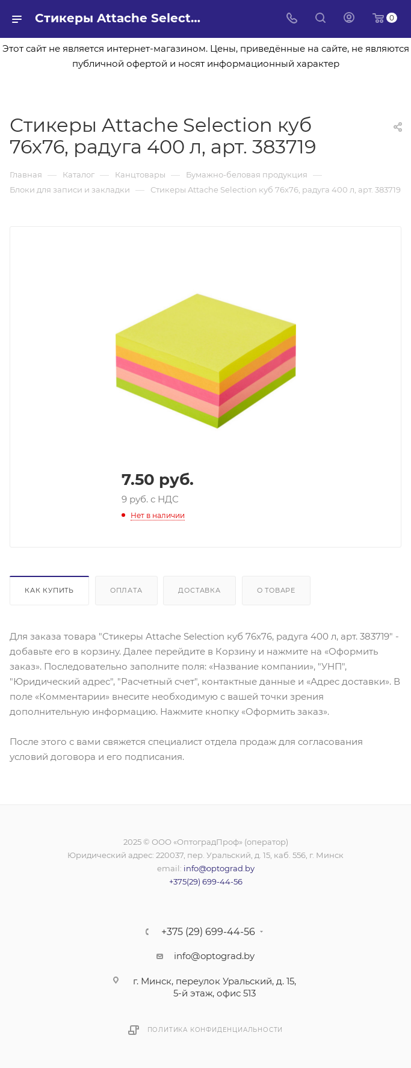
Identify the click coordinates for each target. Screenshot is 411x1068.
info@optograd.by (219, 868)
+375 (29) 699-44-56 (208, 932)
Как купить (49, 590)
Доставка (199, 590)
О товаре (276, 590)
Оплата (126, 590)
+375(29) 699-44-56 (206, 881)
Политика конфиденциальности (215, 1030)
